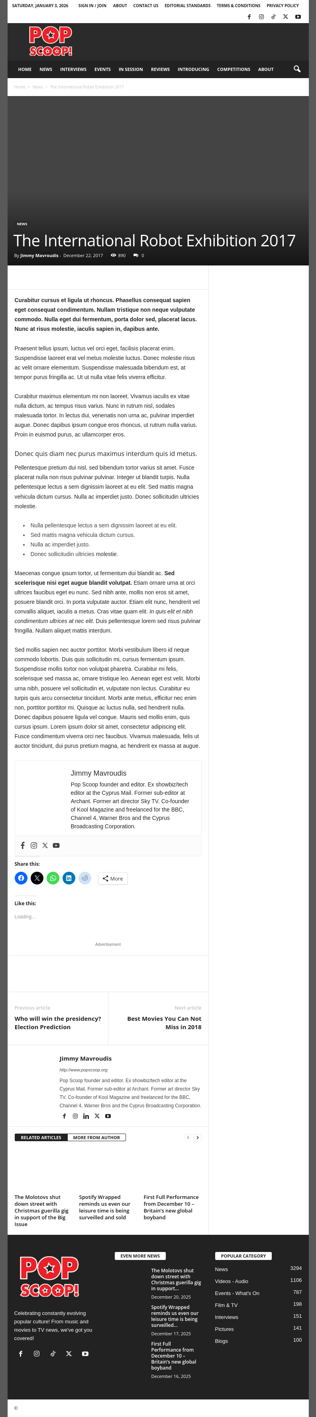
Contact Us (146, 5)
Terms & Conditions (239, 5)
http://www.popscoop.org (84, 1069)
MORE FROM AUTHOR (96, 1137)
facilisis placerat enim (146, 348)
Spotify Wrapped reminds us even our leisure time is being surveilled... (175, 1316)
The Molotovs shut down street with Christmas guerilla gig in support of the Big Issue (42, 1210)
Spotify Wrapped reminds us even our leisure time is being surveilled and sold (105, 1207)
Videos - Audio (232, 1281)
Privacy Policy (283, 5)
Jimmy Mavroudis (39, 255)
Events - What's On (237, 1293)
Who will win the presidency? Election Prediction (58, 1022)
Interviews (73, 69)
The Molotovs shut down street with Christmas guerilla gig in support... (176, 1279)
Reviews (160, 69)
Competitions (233, 69)
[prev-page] (188, 1138)
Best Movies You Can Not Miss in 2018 (164, 1022)
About (120, 5)
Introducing (193, 69)
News (45, 69)
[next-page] (198, 1138)
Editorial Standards (187, 5)
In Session (131, 69)
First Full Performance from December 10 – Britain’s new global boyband (171, 1207)
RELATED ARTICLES (41, 1137)
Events (102, 69)
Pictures (224, 1329)
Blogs (221, 1341)
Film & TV (226, 1305)
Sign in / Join (92, 5)
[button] (297, 69)
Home (25, 69)
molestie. (106, 554)
